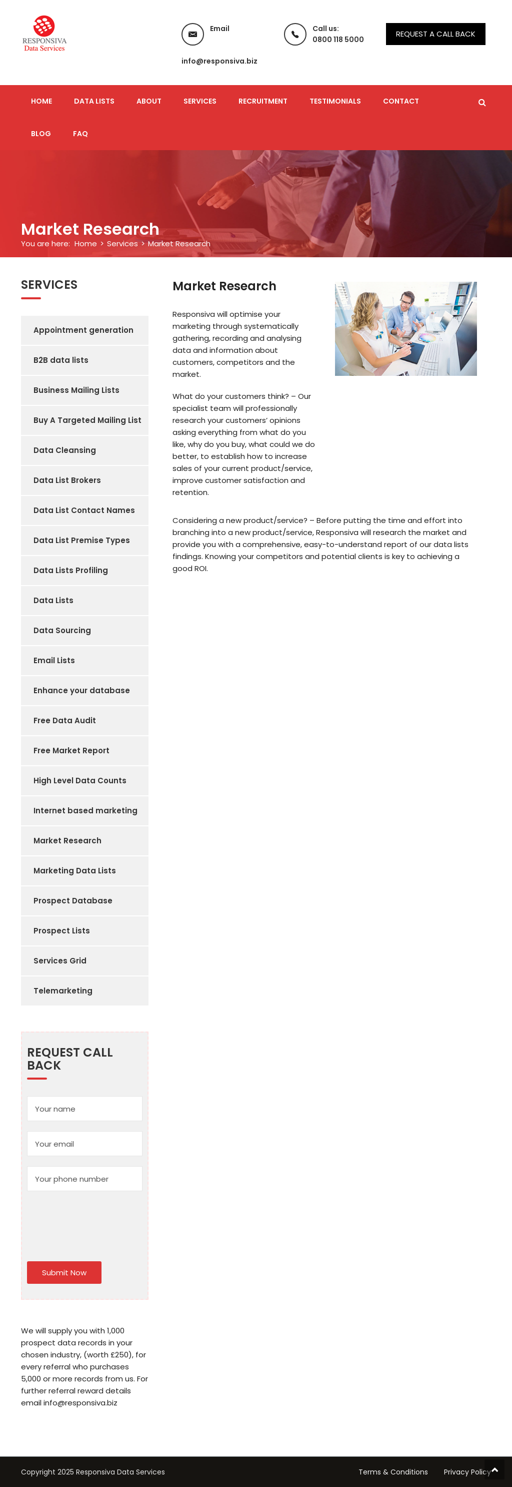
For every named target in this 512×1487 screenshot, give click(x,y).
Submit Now (64, 1272)
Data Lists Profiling (71, 570)
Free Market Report (72, 750)
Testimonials (335, 101)
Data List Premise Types (82, 540)
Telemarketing (63, 990)
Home (41, 101)
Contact (401, 101)
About (149, 101)
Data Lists (94, 101)
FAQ (80, 134)
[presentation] (103, 1220)
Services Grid (60, 960)
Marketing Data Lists (75, 870)
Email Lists (54, 660)
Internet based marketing (86, 810)
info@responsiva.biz (220, 61)
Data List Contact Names (84, 510)
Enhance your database (82, 690)
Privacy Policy (467, 1472)
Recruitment (263, 101)
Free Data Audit (65, 720)
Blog (41, 134)
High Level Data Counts (80, 780)
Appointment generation (84, 330)
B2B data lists (61, 360)
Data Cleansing (65, 450)
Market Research (68, 840)
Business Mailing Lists (77, 390)
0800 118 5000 (338, 40)
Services (200, 101)
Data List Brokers (67, 480)
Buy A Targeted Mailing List (88, 420)
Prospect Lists (62, 930)
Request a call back (436, 34)
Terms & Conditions (393, 1472)
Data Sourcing (62, 630)
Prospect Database (73, 900)
